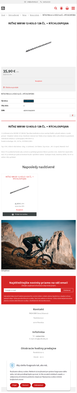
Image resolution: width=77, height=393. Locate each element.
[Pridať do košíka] (20, 214)
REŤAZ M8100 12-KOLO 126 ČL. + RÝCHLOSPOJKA (20, 178)
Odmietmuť (38, 385)
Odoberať (67, 290)
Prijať (14, 385)
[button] (55, 8)
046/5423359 (46, 2)
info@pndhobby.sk (32, 2)
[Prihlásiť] (61, 8)
